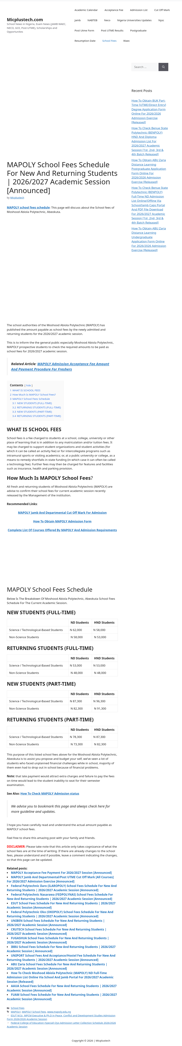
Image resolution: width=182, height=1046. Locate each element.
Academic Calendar (86, 10)
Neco (107, 20)
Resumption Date (85, 40)
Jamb (78, 20)
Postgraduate (138, 30)
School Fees (109, 40)
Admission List (139, 10)
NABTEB (92, 20)
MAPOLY (16, 1011)
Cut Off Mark (162, 10)
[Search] (163, 67)
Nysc (161, 20)
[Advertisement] (62, 242)
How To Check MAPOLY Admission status (49, 794)
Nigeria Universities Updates (134, 20)
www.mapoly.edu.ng (59, 1011)
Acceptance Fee (114, 10)
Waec (126, 40)
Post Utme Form (84, 30)
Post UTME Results (112, 30)
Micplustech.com (25, 19)
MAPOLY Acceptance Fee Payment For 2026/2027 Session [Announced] (61, 873)
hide (28, 385)
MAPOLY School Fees (34, 1011)
